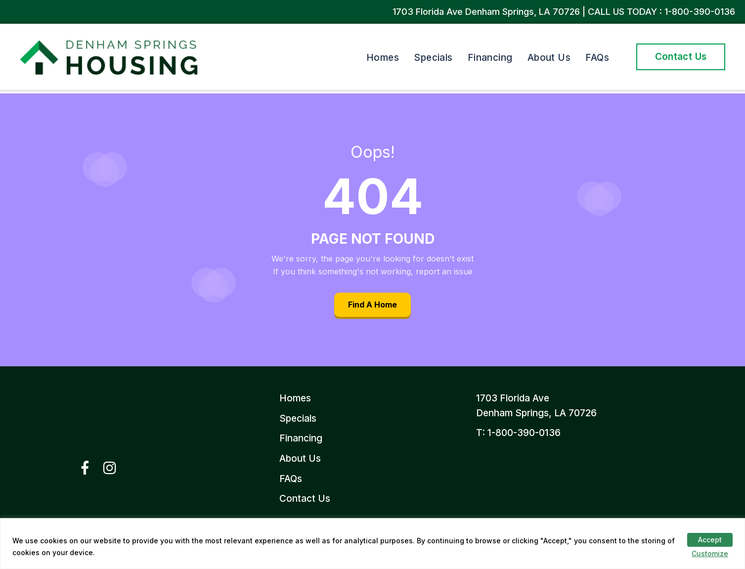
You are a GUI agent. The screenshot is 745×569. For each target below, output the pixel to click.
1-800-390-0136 (699, 11)
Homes (382, 57)
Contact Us (681, 56)
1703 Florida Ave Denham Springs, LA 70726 (487, 11)
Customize (710, 553)
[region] (372, 543)
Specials (433, 57)
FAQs (597, 57)
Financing (490, 57)
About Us (549, 57)
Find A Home (372, 304)
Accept (710, 539)
